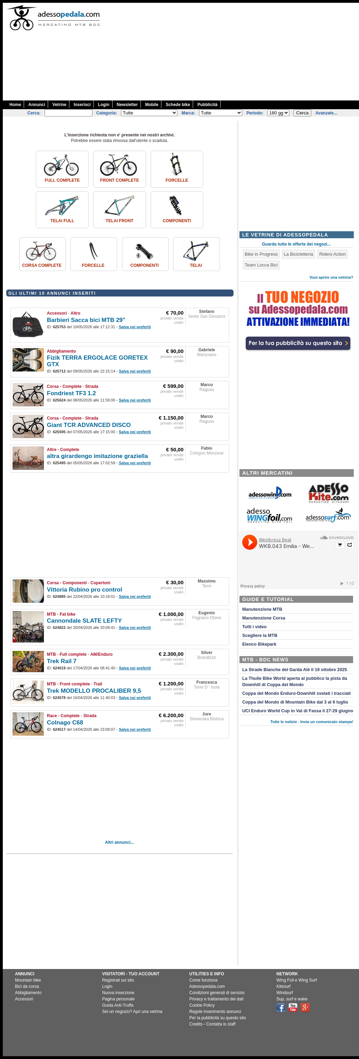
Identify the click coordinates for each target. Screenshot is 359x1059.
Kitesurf (283, 986)
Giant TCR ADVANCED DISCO (89, 425)
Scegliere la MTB (259, 635)
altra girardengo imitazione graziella (97, 456)
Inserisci (82, 104)
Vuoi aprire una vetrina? (331, 277)
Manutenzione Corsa (263, 618)
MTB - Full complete (67, 654)
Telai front (119, 220)
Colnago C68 (65, 722)
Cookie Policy (202, 1005)
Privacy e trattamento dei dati (216, 999)
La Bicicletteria (298, 254)
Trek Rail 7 (62, 661)
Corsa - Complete (64, 386)
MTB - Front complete (68, 684)
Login (103, 104)
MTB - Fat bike (61, 614)
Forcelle (177, 180)
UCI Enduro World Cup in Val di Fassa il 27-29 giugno (297, 710)
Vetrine (59, 104)
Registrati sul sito (118, 980)
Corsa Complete (42, 265)
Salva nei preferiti (135, 327)
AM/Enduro (101, 654)
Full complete (62, 180)
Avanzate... (326, 113)
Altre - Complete (63, 449)
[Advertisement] (275, 51)
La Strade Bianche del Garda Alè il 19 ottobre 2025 (294, 669)
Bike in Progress (261, 254)
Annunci (36, 104)
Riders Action (332, 254)
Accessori (57, 313)
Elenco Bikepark (259, 644)
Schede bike (178, 104)
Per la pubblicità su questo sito (217, 1017)
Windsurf (284, 992)
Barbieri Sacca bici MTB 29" (86, 320)
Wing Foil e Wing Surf (296, 980)
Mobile (151, 104)
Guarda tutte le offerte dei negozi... (296, 244)
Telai (196, 265)
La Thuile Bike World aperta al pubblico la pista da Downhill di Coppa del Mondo (294, 681)
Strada (91, 386)
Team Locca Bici (261, 265)
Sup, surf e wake (291, 999)
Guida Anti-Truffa (117, 1005)
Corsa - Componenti (67, 582)
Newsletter (127, 104)
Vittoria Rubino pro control (84, 589)
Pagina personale (118, 999)
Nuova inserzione (118, 992)
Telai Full (62, 220)
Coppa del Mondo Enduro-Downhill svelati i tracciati (296, 693)
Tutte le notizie (283, 722)
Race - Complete (63, 715)
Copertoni (100, 582)
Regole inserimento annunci (215, 1011)
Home (15, 104)
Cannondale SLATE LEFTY (84, 620)
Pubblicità (207, 104)
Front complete (119, 180)
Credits (196, 1024)
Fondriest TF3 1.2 (71, 393)
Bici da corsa (27, 986)
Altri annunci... (119, 842)
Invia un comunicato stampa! (326, 722)
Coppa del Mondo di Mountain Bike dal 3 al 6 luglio (295, 702)
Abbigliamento (61, 351)
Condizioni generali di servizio (217, 992)
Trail (98, 684)
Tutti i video (254, 626)
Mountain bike (28, 980)
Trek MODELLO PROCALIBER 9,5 (94, 691)
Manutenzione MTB (262, 609)
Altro (76, 313)
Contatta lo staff (221, 1024)
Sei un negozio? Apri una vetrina (132, 1011)
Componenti (177, 220)
